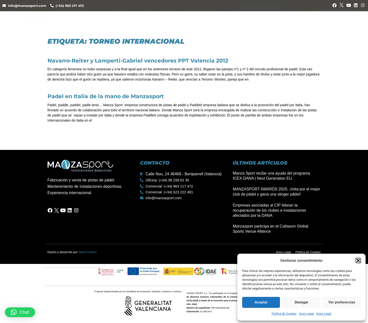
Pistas (161, 18)
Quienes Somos (100, 18)
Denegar (301, 302)
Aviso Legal (306, 313)
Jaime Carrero (87, 252)
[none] (339, 18)
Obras (182, 18)
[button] (358, 260)
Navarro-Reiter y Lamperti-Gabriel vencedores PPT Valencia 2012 (138, 60)
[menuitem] (339, 18)
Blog (201, 18)
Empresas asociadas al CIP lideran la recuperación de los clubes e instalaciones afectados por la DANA (269, 210)
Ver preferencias (341, 302)
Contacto (222, 18)
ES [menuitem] (325, 18)
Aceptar (261, 302)
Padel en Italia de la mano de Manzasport (106, 96)
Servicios (134, 18)
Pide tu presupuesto (260, 18)
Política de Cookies (284, 313)
